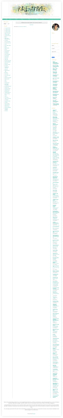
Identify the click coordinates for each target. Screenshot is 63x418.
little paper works (55, 353)
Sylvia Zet (54, 291)
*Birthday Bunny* (56, 289)
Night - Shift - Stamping (55, 69)
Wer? (8, 18)
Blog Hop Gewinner (54, 380)
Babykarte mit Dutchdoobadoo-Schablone (56, 358)
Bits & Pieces (55, 217)
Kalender (6, 59)
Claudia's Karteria (54, 152)
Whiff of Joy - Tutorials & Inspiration (55, 374)
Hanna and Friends (55, 98)
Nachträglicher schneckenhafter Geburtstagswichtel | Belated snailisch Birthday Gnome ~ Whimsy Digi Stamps (56, 156)
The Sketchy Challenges (55, 85)
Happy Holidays (55, 366)
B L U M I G (55, 125)
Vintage (6, 102)
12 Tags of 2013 (7, 28)
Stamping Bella (7, 88)
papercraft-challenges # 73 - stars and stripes (56, 179)
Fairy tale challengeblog (55, 101)
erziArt (54, 334)
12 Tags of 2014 (7, 29)
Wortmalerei (55, 281)
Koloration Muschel (54, 259)
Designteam (25, 18)
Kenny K (6, 63)
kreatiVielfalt (55, 369)
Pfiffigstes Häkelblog (55, 305)
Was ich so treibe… (54, 321)
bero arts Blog (55, 356)
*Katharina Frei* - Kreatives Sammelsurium (56, 319)
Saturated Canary (55, 348)
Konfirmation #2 (56, 137)
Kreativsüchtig (55, 301)
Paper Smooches (8, 77)
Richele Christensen (55, 147)
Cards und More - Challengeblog (56, 104)
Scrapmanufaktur (56, 240)
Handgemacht (55, 274)
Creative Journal (8, 42)
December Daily (8, 45)
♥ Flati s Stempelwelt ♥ (55, 222)
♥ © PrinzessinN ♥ (56, 183)
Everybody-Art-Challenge (56, 75)
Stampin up (7, 87)
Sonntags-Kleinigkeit (7, 84)
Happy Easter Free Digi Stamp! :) (56, 293)
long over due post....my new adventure (55, 247)
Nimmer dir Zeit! (56, 263)
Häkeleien (19, 18)
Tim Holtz (6, 97)
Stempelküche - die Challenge (56, 92)
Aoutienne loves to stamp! (56, 288)
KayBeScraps (55, 309)
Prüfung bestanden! (55, 336)
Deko (6, 46)
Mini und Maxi (55, 140)
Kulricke (6, 65)
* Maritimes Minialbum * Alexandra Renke (56, 218)
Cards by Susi (55, 277)
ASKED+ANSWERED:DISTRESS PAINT (56, 133)
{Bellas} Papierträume (55, 124)
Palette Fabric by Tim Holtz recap (56, 149)
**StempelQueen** (56, 266)
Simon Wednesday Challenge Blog (56, 62)
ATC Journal (55, 191)
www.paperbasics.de (56, 231)
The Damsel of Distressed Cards (56, 235)
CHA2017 (6, 40)
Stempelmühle (56, 257)
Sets (5, 80)
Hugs (54, 375)
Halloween (7, 56)
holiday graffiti (55, 144)
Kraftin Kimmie (7, 64)
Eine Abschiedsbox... (55, 311)
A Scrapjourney (56, 172)
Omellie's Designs (54, 206)
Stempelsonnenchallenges (56, 95)
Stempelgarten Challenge (56, 81)
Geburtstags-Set (56, 362)
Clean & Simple (7, 41)
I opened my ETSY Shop (55, 242)
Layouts (6, 69)
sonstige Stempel (8, 86)
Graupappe (7, 55)
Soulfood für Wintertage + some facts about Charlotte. (56, 341)
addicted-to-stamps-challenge (55, 88)
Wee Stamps (7, 103)
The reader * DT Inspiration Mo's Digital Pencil (56, 385)
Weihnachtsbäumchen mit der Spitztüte (56, 213)
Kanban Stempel (8, 60)
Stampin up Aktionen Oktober (55, 315)
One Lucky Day (56, 395)
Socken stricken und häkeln (56, 306)
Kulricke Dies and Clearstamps (56, 211)
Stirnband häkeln (56, 345)
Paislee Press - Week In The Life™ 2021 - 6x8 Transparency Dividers (55, 186)
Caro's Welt (55, 190)
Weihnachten (7, 104)
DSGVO (40, 18)
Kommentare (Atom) (22, 26)
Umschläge (55, 275)
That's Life (55, 127)
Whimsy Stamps (8, 107)
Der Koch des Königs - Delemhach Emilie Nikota (55, 113)
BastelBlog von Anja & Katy (55, 384)
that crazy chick (56, 143)
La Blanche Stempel (7, 67)
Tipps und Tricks (8, 98)
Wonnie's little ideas (55, 389)
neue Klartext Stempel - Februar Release (56, 202)
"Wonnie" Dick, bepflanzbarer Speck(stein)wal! (56, 391)
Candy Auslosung (56, 223)
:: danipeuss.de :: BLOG (56, 200)
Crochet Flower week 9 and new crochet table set (56, 196)
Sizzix (6, 81)
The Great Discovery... (55, 129)
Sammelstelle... (55, 354)
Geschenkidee (7, 54)
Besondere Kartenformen (7, 39)
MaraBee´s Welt (56, 137)
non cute (6, 73)
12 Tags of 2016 (7, 31)
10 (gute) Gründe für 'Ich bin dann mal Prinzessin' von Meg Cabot (56, 284)
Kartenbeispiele (7, 61)
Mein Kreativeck (56, 313)
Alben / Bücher (7, 33)
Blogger (33, 413)
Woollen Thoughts (55, 366)
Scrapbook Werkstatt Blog (56, 379)
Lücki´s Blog (55, 250)
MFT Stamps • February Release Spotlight (56, 164)
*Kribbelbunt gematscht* (55, 331)
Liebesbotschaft (56, 338)
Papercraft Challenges (55, 72)
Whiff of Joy (7, 106)
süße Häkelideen (56, 344)
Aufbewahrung (7, 35)
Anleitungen (7, 34)
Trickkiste (13, 18)
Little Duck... (55, 251)
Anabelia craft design (55, 194)
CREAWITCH (55, 253)
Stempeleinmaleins (56, 78)
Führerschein (7, 50)
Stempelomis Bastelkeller (55, 177)
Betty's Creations (56, 271)
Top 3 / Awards (33, 18)
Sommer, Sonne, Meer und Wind (56, 228)
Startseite (31, 24)
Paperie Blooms (56, 245)
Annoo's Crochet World (56, 325)
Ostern (6, 76)
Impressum (46, 18)
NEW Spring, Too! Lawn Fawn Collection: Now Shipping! (56, 120)
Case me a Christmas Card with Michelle (55, 169)
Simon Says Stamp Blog (55, 117)
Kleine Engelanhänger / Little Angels (56, 207)
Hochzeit (6, 58)
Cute (6, 44)
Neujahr (6, 72)
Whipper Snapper (6, 109)
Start (4, 18)
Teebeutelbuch (8, 92)
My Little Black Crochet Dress (55, 326)
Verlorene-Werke (55, 110)
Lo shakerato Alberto (55, 397)
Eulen (6, 49)
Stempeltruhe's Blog (56, 330)
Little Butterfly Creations (55, 162)
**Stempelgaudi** (56, 226)
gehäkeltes (7, 51)
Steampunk (7, 91)
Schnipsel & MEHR (55, 262)
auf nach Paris (55, 232)
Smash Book (7, 82)
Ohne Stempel (7, 75)
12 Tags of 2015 (7, 30)
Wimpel (6, 110)
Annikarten (55, 167)
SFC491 (54, 141)
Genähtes (6, 53)
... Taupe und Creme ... (55, 298)
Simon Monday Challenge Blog (56, 66)
